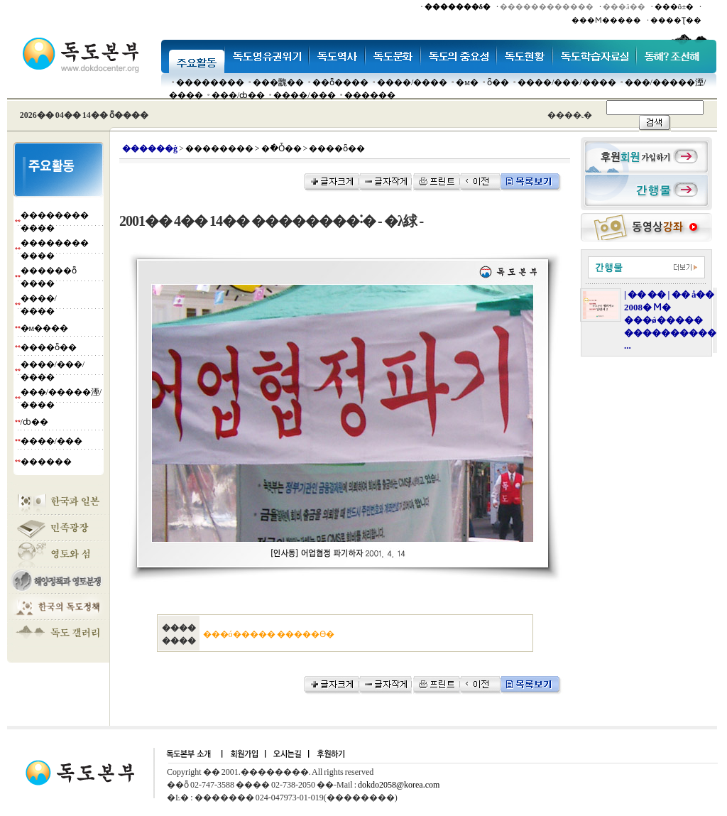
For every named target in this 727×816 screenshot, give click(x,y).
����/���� (412, 82)
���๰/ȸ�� (238, 95)
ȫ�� (498, 82)
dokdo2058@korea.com (398, 785)
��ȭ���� (340, 82)
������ (369, 95)
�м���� (45, 328)
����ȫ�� (49, 347)
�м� (467, 82)
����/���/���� (567, 82)
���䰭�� (278, 82)
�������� (210, 82)
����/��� (304, 95)
